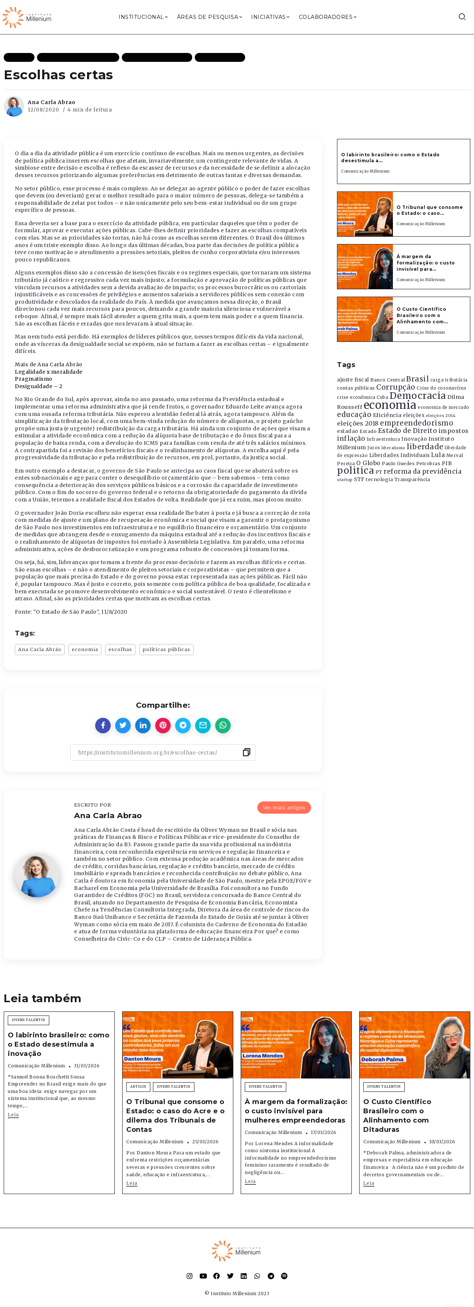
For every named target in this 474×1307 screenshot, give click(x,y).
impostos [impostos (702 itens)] (453, 430)
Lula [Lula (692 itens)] (438, 455)
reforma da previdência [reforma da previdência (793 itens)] (422, 471)
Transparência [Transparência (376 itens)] (412, 479)
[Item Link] (365, 214)
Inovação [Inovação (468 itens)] (414, 439)
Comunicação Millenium (365, 171)
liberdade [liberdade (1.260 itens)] (425, 446)
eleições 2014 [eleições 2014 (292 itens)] (441, 415)
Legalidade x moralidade (49, 372)
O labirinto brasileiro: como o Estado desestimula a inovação (58, 1044)
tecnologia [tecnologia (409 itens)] (379, 479)
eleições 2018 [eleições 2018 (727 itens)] (358, 423)
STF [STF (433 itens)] (359, 479)
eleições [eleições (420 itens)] (413, 415)
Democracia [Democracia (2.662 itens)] (418, 395)
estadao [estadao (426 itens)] (347, 431)
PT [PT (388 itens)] (379, 472)
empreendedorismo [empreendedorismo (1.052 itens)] (416, 423)
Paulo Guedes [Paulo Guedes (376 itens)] (398, 463)
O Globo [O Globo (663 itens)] (368, 463)
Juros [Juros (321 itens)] (373, 447)
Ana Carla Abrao (52, 102)
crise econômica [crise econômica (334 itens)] (356, 397)
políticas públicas (166, 649)
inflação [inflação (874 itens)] (351, 438)
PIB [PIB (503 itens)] (447, 463)
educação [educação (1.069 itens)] (354, 414)
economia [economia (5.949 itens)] (390, 405)
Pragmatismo (34, 379)
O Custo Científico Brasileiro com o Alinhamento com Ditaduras (397, 1116)
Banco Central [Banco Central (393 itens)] (387, 380)
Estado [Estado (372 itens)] (368, 431)
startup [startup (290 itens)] (345, 479)
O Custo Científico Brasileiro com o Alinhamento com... (422, 315)
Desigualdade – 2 (38, 386)
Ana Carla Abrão (39, 649)
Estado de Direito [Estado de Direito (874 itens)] (407, 431)
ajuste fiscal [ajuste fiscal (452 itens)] (353, 380)
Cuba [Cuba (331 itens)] (382, 397)
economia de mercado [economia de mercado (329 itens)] (444, 407)
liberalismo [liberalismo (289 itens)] (393, 448)
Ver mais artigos (284, 807)
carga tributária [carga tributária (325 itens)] (449, 380)
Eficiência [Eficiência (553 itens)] (387, 415)
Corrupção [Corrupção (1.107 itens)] (395, 387)
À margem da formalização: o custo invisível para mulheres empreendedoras (296, 1111)
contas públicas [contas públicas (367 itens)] (356, 388)
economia (85, 649)
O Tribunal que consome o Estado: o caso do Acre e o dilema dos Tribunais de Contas (175, 1116)
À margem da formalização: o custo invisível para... (426, 263)
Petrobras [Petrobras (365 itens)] (428, 463)
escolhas (120, 649)
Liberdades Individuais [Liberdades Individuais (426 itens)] (399, 455)
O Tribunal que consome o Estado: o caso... (430, 210)
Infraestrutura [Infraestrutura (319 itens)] (383, 439)
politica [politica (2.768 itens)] (355, 470)
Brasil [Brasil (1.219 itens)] (417, 378)
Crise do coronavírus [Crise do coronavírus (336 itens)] (441, 388)
